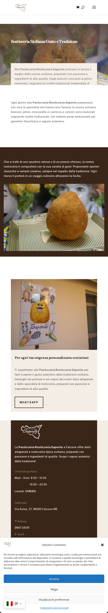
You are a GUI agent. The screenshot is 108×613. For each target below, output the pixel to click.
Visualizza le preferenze (54, 599)
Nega (54, 589)
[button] (102, 545)
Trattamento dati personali (54, 607)
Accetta (54, 579)
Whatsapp (29, 402)
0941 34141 (22, 527)
